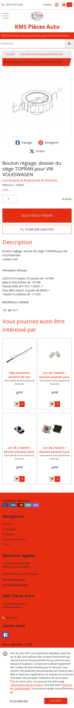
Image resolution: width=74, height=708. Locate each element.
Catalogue (9, 529)
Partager (24, 142)
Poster (37, 151)
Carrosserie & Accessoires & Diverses (42, 54)
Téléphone (9, 617)
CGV (5, 544)
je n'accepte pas (18, 701)
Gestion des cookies (13, 579)
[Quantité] (9, 199)
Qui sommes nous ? (14, 539)
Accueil (10, 54)
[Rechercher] (69, 43)
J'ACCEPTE (55, 701)
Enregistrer (48, 142)
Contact (47, 4)
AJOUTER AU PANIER (37, 215)
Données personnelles (15, 585)
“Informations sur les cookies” (26, 685)
